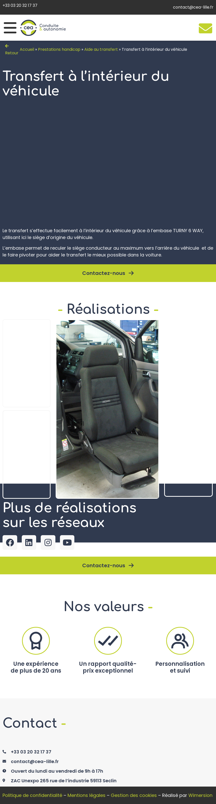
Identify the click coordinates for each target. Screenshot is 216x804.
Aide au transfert (101, 49)
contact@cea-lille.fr (193, 7)
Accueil (27, 49)
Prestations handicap (59, 49)
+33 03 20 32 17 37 (20, 5)
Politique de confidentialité (32, 795)
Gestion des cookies (134, 795)
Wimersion (200, 795)
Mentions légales (86, 795)
